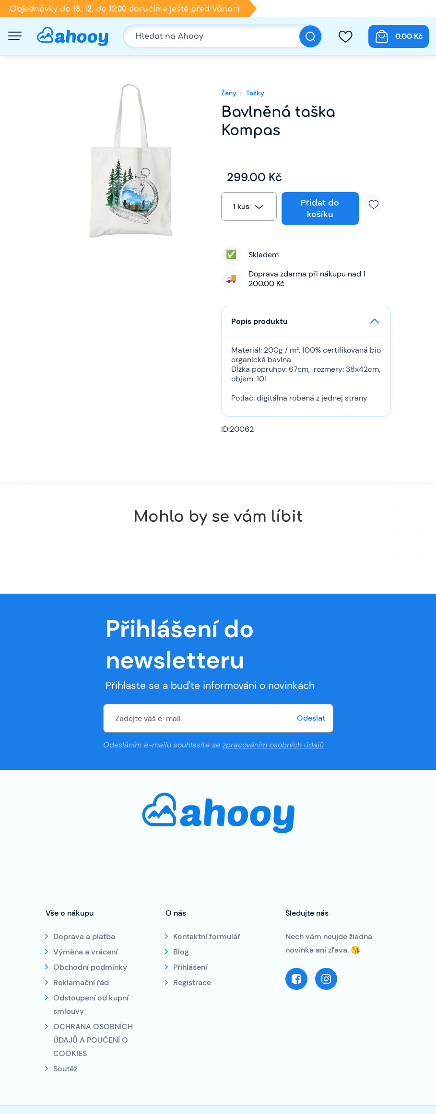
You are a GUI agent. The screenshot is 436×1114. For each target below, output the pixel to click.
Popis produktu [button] (259, 321)
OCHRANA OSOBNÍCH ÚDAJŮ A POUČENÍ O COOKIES (93, 1040)
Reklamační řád (81, 982)
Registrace (192, 982)
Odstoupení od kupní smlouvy (91, 1004)
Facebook (296, 979)
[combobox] (249, 206)
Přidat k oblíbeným (377, 205)
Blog (181, 952)
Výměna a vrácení (85, 952)
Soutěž (65, 1069)
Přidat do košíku (320, 208)
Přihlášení (190, 967)
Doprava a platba (84, 936)
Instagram (326, 979)
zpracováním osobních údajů (273, 745)
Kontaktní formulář (206, 936)
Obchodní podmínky (90, 967)
